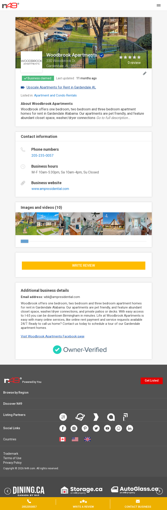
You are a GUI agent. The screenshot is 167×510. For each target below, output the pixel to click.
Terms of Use (12, 458)
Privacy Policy (12, 462)
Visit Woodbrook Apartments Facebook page (52, 336)
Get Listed (152, 380)
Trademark (10, 453)
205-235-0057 (42, 155)
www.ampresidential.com (50, 189)
